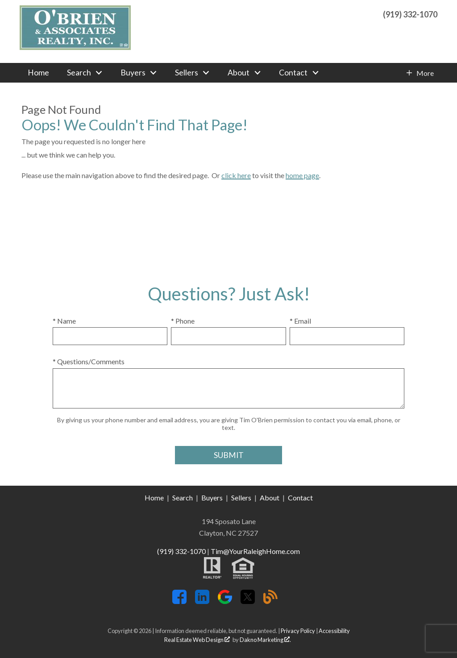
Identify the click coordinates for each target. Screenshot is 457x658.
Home (38, 73)
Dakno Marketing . (265, 639)
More (425, 73)
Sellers (241, 497)
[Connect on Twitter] (248, 601)
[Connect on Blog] (270, 601)
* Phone (183, 321)
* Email (300, 321)
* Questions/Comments (89, 361)
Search (182, 497)
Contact (300, 497)
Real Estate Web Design (197, 639)
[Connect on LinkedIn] (202, 601)
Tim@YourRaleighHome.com (255, 551)
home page (302, 175)
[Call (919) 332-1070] (410, 13)
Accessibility (334, 630)
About (269, 497)
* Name (64, 321)
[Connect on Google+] (225, 601)
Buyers (212, 497)
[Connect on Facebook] (179, 601)
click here (236, 175)
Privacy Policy (298, 630)
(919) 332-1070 (181, 551)
